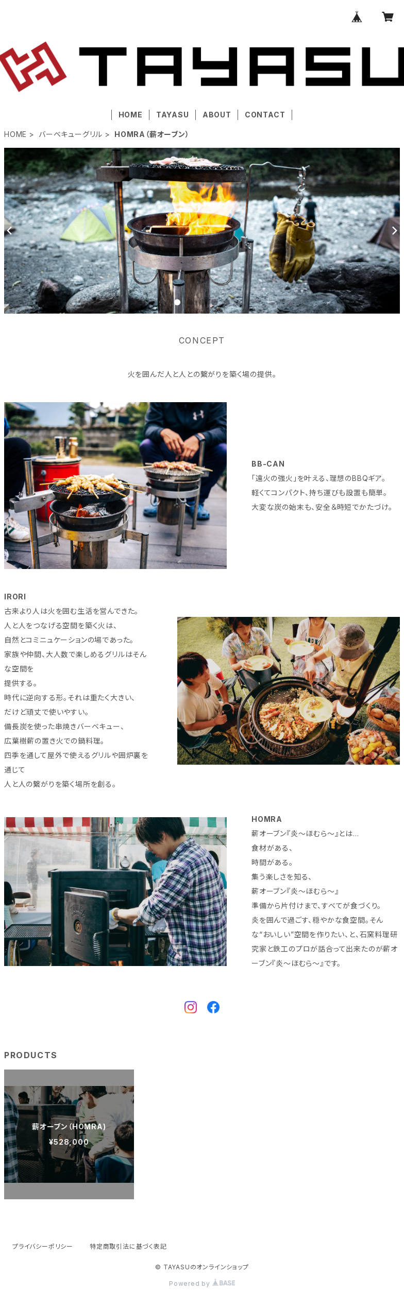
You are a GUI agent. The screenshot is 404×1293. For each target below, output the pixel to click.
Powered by (202, 1283)
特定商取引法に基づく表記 (128, 1246)
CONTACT (265, 114)
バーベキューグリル (71, 134)
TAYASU (172, 114)
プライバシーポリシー (42, 1246)
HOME (131, 114)
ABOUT (217, 114)
